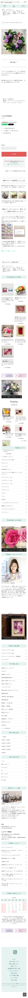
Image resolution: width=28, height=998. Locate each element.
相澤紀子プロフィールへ (7, 597)
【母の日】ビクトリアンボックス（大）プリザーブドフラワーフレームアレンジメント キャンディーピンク (20, 319)
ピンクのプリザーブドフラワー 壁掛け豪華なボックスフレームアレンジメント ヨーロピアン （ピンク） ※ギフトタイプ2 (7, 362)
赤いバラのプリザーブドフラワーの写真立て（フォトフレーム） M (20, 435)
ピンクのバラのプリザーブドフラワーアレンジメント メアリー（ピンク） (7, 341)
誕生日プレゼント (6, 14)
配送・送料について (14, 963)
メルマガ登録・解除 (14, 975)
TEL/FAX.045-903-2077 (6, 835)
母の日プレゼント (20, 10)
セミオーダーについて (15, 164)
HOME (3, 9)
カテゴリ (4, 6)
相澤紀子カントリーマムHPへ (8, 818)
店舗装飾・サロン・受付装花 (18, 13)
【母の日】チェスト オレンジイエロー (20, 298)
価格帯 (14, 6)
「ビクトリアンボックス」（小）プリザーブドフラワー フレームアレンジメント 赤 (20, 341)
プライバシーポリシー (14, 970)
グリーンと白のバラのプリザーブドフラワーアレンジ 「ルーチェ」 (8, 450)
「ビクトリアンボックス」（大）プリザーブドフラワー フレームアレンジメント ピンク (20, 419)
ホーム (14, 959)
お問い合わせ (14, 973)
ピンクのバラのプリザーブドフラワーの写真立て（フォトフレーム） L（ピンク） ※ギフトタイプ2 (7, 299)
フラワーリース (9, 9)
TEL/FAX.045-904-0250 (6, 828)
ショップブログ (14, 977)
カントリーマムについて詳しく (9, 816)
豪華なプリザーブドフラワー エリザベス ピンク (8, 434)
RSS (12, 980)
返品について (9, 171)
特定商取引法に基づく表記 (19, 171)
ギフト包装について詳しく (10, 251)
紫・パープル (12, 10)
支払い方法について (14, 961)
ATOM (15, 980)
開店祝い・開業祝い (7, 13)
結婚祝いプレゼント (7, 12)
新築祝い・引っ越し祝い (18, 12)
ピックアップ (23, 6)
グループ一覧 (4, 10)
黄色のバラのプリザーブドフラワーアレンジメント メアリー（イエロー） (8, 418)
